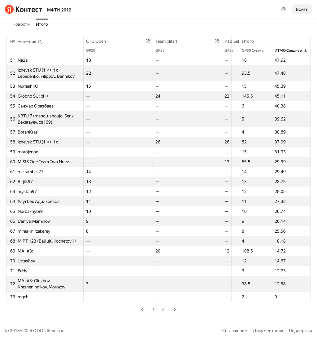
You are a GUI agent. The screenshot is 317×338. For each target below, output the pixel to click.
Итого (42, 24)
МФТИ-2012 (59, 9)
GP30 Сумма (256, 50)
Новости (21, 24)
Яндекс (53, 330)
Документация (268, 330)
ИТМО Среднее (291, 50)
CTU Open (99, 41)
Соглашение (234, 330)
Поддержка (300, 330)
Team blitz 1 (173, 41)
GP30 (94, 50)
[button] (30, 41)
